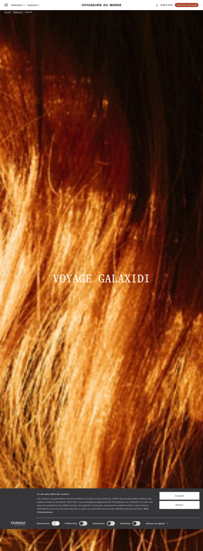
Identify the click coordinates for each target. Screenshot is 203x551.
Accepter (179, 518)
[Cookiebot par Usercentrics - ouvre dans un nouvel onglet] (18, 545)
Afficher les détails (155, 545)
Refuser (179, 527)
